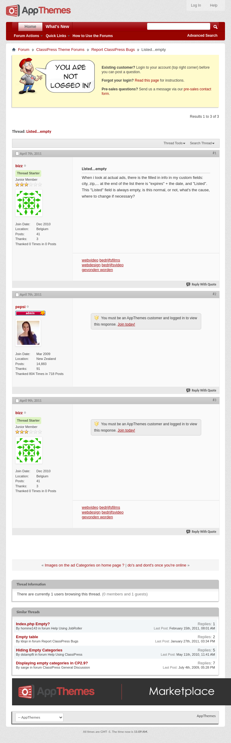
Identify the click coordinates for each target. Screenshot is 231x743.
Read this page (147, 80)
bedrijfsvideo (113, 265)
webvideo (90, 260)
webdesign (91, 265)
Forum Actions (26, 36)
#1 (214, 153)
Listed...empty (38, 131)
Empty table (27, 637)
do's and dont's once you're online (157, 565)
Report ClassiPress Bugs (113, 49)
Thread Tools (173, 143)
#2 (214, 294)
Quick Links (56, 36)
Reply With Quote (201, 284)
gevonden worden (97, 269)
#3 (214, 400)
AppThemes (206, 715)
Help (213, 5)
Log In (196, 5)
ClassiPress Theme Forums (60, 49)
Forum (23, 49)
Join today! (126, 324)
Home (30, 26)
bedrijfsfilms (110, 260)
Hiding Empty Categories (39, 650)
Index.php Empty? (33, 624)
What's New (57, 26)
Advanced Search (202, 35)
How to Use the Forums (92, 36)
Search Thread (201, 143)
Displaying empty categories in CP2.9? (52, 663)
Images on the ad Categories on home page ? (85, 565)
